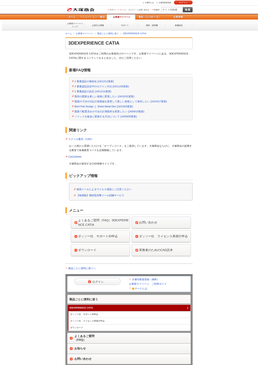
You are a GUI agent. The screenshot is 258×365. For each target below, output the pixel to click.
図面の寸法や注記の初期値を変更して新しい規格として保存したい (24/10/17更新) (121, 101)
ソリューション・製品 (92, 16)
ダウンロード (76, 327)
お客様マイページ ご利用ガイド (148, 283)
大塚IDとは (149, 3)
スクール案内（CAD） (81, 139)
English (156, 10)
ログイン (183, 2)
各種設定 (179, 25)
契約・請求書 (152, 25)
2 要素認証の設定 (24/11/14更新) (93, 91)
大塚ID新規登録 (165, 3)
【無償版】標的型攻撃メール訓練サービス (100, 195)
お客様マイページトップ (75, 25)
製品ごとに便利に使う (108, 33)
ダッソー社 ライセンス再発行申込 (87, 321)
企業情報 (178, 16)
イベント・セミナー (128, 10)
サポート (113, 10)
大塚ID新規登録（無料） (145, 279)
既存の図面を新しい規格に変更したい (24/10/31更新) (104, 96)
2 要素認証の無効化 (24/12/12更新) (94, 81)
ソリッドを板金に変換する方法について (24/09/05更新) (106, 116)
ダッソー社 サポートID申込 (84, 314)
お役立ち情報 (98, 25)
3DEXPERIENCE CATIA (134, 33)
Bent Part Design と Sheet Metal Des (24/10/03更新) (104, 106)
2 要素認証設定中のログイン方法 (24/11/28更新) (102, 86)
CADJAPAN (75, 156)
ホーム (71, 16)
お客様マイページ (121, 17)
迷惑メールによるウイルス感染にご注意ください (104, 189)
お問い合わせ (143, 10)
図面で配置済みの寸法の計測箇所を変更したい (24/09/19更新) (109, 111)
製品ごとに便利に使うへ (82, 268)
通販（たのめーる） (149, 16)
